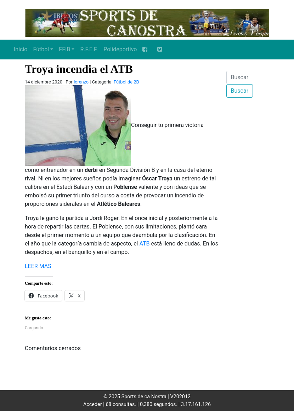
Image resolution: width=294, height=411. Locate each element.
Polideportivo (120, 49)
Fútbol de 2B (126, 82)
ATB (144, 243)
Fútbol (41, 49)
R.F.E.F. (89, 49)
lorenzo (81, 82)
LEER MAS (38, 266)
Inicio (20, 49)
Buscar (240, 90)
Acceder (92, 404)
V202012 (180, 397)
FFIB (64, 49)
